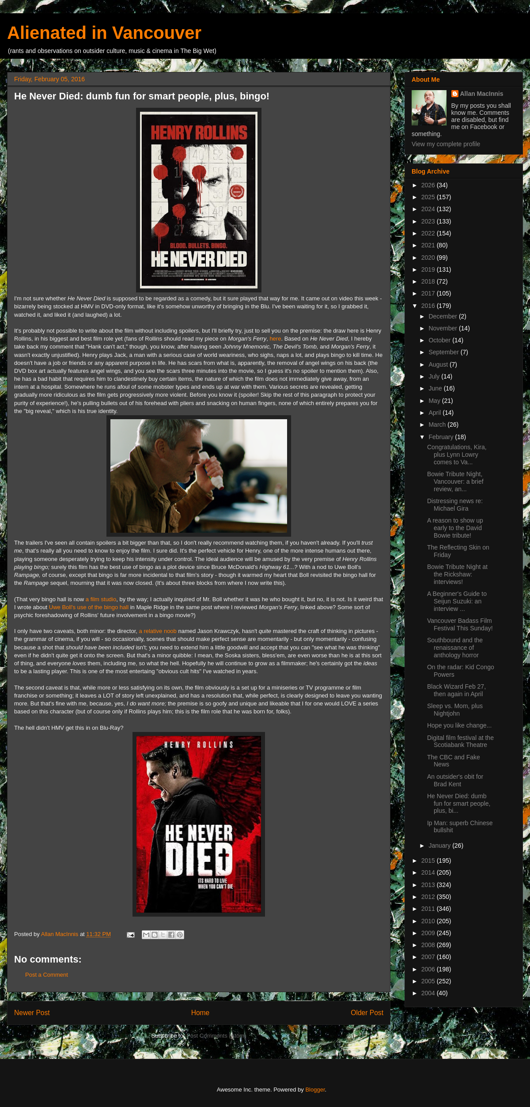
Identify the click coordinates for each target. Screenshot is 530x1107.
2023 (429, 221)
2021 (429, 245)
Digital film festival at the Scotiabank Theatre (460, 741)
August (438, 364)
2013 (429, 884)
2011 (429, 908)
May (435, 400)
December (443, 316)
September (444, 352)
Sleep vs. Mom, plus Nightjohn (455, 709)
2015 (429, 860)
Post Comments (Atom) (216, 1035)
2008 (429, 944)
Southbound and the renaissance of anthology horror (455, 648)
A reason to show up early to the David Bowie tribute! (455, 528)
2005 (429, 981)
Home (200, 1012)
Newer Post (32, 1012)
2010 (429, 921)
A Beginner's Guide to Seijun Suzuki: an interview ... (457, 601)
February (441, 436)
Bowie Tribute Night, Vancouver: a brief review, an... (455, 481)
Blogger (315, 1089)
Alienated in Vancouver (104, 32)
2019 (429, 269)
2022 (429, 233)
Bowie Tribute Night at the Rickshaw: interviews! (457, 574)
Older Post (367, 1012)
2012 (429, 896)
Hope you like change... (459, 725)
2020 (429, 257)
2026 (429, 185)
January (440, 845)
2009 (429, 932)
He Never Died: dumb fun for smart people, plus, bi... (458, 803)
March (437, 424)
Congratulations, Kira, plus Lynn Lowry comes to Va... (457, 455)
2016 (429, 305)
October (440, 340)
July (434, 376)
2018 (429, 281)
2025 (429, 197)
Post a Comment (46, 974)
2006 (429, 969)
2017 (429, 293)
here (275, 338)
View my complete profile (446, 144)
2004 (429, 993)
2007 (429, 956)
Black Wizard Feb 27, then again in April (456, 690)
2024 (429, 208)
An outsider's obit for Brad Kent (455, 780)
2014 (429, 872)
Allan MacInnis (482, 93)
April (435, 412)
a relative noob (158, 631)
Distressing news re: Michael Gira (455, 504)
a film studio (101, 599)
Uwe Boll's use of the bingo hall (89, 607)
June (435, 388)
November (443, 328)
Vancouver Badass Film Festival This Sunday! (460, 624)
